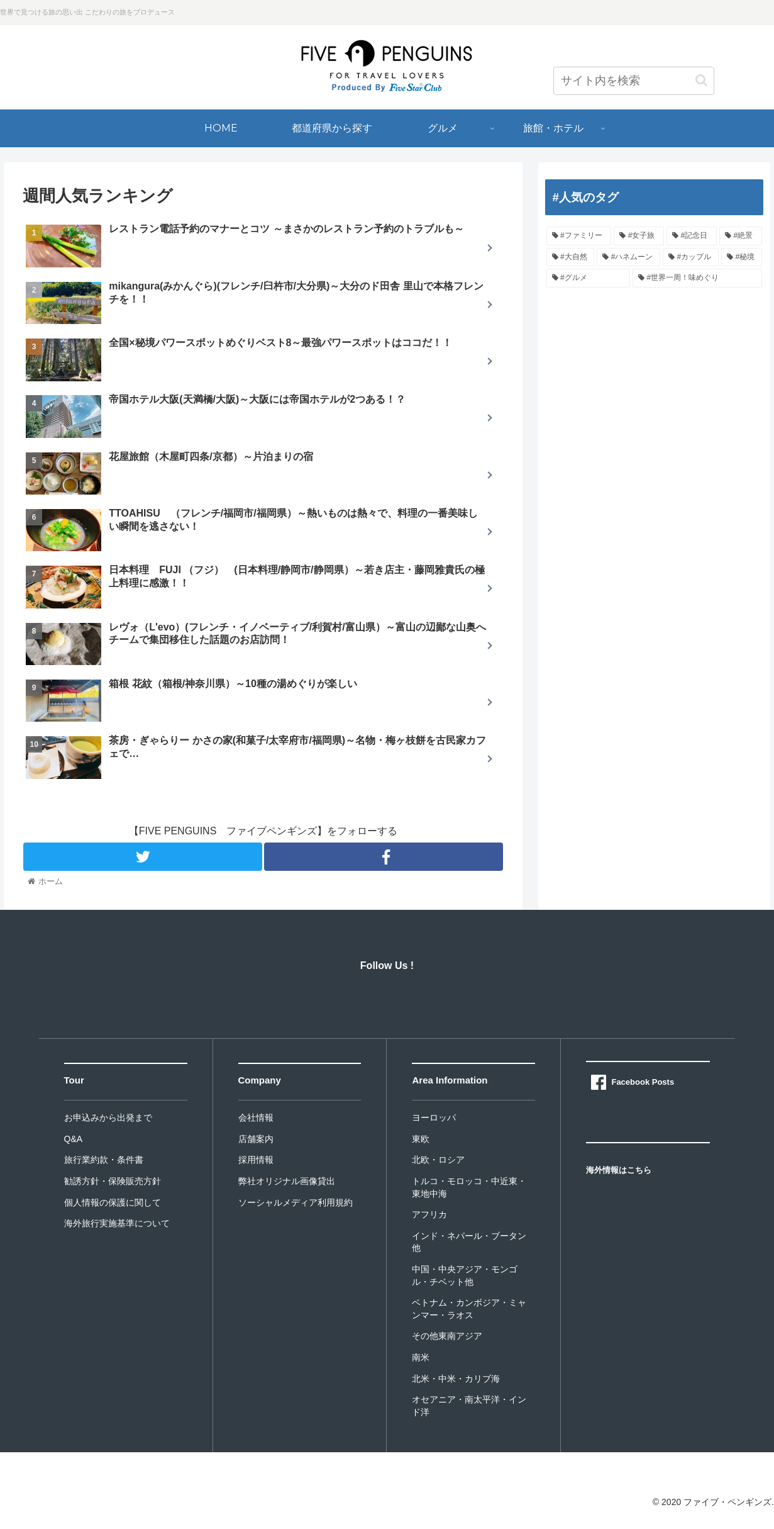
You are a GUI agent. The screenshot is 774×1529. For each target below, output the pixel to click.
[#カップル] (691, 257)
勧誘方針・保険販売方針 (112, 1181)
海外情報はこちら (618, 1170)
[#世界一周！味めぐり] (697, 278)
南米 (420, 1357)
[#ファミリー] (579, 236)
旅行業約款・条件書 (103, 1160)
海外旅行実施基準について (117, 1223)
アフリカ (429, 1214)
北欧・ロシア (438, 1160)
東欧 (420, 1139)
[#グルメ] (588, 278)
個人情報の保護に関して (112, 1202)
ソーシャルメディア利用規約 (295, 1202)
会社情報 (256, 1117)
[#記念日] (691, 236)
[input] (633, 81)
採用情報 (256, 1160)
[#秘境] (741, 257)
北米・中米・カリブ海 (456, 1379)
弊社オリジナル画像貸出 (286, 1181)
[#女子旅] (639, 236)
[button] (701, 80)
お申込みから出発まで (108, 1117)
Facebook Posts (642, 1082)
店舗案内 (256, 1139)
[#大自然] (570, 257)
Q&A (73, 1139)
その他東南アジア (447, 1336)
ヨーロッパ (434, 1117)
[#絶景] (740, 236)
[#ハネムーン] (628, 257)
